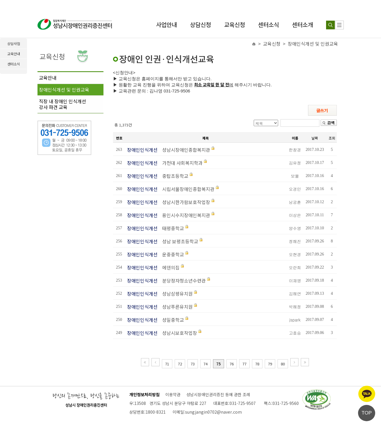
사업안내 (166, 24)
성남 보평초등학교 (178, 241)
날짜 (315, 137)
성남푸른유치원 (176, 306)
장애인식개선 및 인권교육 (64, 89)
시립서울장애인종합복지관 (186, 188)
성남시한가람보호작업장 (184, 202)
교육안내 (47, 77)
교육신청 (234, 24)
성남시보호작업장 (178, 332)
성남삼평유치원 (176, 293)
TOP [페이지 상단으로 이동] (367, 413)
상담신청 (200, 24)
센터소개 (302, 24)
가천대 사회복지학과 (181, 162)
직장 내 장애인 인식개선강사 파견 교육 (62, 104)
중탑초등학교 (173, 175)
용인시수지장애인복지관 (184, 215)
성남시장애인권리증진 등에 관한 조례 (218, 394)
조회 (332, 137)
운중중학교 (171, 254)
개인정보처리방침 (144, 394)
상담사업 (13, 43)
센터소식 (268, 24)
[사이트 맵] (339, 25)
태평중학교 (171, 228)
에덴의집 (169, 267)
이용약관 (172, 394)
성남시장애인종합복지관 (184, 149)
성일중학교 (171, 319)
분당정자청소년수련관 (182, 280)
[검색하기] (330, 25)
